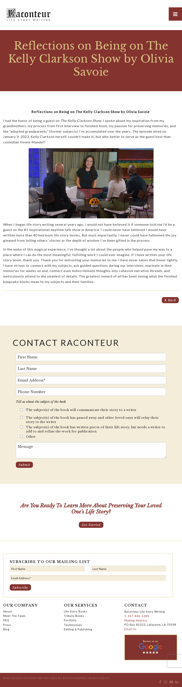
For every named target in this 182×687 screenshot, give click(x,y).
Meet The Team (14, 616)
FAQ (6, 620)
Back (170, 300)
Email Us (130, 629)
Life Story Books (75, 611)
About (7, 611)
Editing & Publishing (78, 629)
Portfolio (70, 620)
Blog (6, 629)
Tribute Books (74, 616)
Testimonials (73, 625)
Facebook (160, 683)
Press (7, 625)
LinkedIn (177, 683)
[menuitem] (160, 683)
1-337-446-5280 (136, 616)
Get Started (91, 525)
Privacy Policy (98, 678)
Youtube (171, 683)
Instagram (166, 683)
